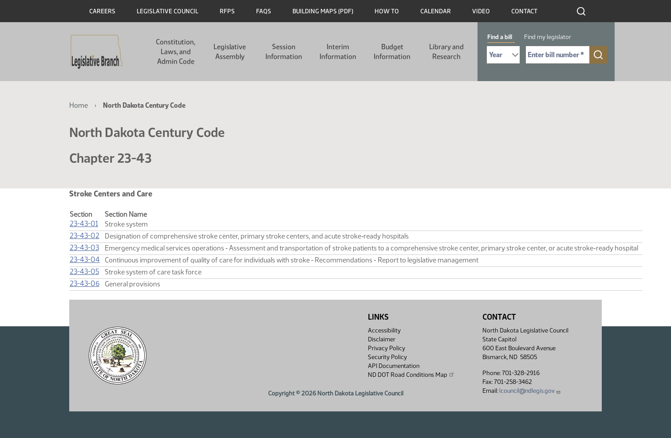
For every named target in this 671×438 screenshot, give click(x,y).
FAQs (263, 11)
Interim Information (338, 52)
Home (78, 105)
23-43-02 (84, 235)
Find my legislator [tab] (547, 37)
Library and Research (446, 52)
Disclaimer (381, 339)
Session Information (283, 52)
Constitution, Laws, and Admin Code (175, 52)
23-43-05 (84, 271)
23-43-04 (85, 259)
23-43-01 (84, 223)
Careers (102, 11)
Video (481, 11)
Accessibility (384, 330)
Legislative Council (167, 11)
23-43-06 (84, 283)
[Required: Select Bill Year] (503, 55)
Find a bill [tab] (499, 37)
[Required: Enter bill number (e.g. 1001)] (557, 55)
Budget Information (392, 52)
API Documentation (393, 366)
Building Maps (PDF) (322, 11)
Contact (524, 11)
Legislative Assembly (229, 52)
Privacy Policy (386, 348)
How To (387, 11)
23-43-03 (84, 247)
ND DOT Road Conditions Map (411, 375)
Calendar (435, 11)
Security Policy (387, 357)
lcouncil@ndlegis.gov (530, 391)
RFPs (227, 11)
